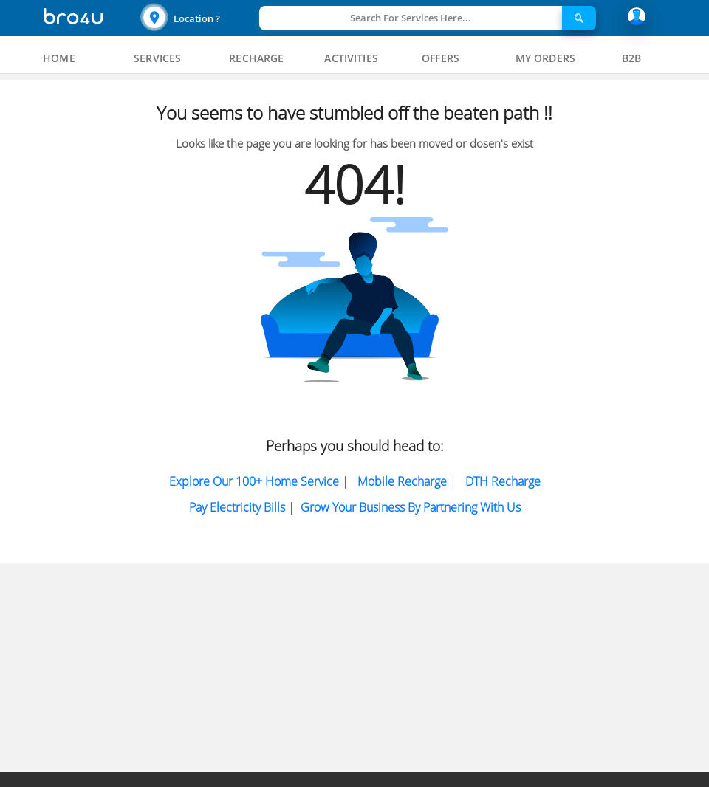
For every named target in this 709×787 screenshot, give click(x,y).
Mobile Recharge (402, 481)
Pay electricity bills (237, 507)
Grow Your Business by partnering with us (411, 507)
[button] (198, 18)
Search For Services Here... (410, 17)
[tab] (59, 58)
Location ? (197, 18)
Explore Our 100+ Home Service (254, 481)
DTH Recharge (503, 481)
